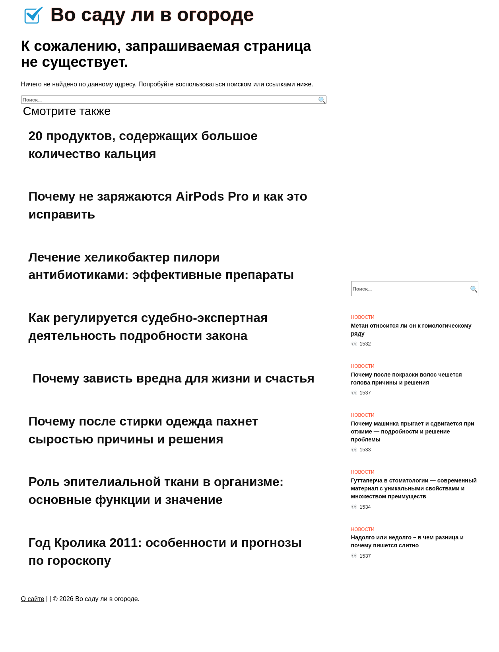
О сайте (33, 598)
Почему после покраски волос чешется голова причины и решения (406, 378)
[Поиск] (321, 100)
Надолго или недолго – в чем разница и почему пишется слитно (407, 542)
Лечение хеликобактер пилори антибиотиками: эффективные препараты (162, 266)
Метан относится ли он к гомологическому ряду (411, 329)
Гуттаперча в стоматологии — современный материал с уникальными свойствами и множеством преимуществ (414, 488)
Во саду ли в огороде (152, 14)
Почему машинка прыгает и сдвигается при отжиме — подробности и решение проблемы (412, 431)
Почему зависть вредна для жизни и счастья (174, 378)
